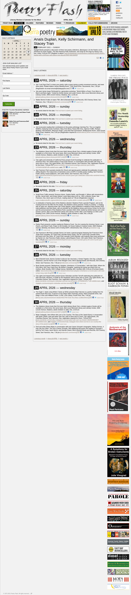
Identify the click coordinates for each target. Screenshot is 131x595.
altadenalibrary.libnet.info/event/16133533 (50, 97)
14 (12, 52)
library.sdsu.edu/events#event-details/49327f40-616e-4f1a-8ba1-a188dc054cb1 (62, 298)
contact (118, 15)
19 (4, 55)
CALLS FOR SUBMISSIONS (98, 23)
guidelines (119, 13)
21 (12, 55)
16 (20, 52)
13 (8, 52)
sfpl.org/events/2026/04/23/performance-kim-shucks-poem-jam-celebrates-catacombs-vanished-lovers (70, 175)
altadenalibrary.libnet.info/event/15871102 (50, 157)
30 (20, 58)
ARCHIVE (114, 23)
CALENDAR (81, 23)
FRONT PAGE (8, 23)
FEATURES (40, 23)
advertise (119, 8)
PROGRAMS (69, 23)
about (118, 5)
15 (16, 52)
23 (20, 55)
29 (16, 58)
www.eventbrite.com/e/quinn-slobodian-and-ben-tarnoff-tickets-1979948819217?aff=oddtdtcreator (68, 281)
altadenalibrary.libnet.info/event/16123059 (90, 132)
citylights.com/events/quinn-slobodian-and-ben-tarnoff (53, 283)
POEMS (58, 23)
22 (16, 55)
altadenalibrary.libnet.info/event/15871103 (50, 312)
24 (24, 55)
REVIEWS (49, 23)
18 (28, 52)
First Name (6, 80)
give (117, 10)
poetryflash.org (94, 228)
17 (24, 52)
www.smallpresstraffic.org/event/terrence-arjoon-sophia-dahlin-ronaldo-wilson (61, 200)
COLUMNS (29, 23)
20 (8, 55)
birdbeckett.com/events (60, 102)
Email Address (8, 73)
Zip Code (6, 95)
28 (12, 58)
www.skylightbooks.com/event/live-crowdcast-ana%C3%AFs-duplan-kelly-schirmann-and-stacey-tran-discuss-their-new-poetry (69, 54)
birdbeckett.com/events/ (68, 332)
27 (8, 58)
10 (24, 49)
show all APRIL (52, 75)
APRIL (16, 41)
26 (4, 58)
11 (28, 49)
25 (28, 55)
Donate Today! (94, 18)
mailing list (119, 18)
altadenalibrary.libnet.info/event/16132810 (50, 216)
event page (80, 88)
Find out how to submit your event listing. (68, 111)
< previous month (39, 75)
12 (4, 52)
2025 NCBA (19, 23)
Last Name (6, 88)
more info (12, 115)
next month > (64, 75)
